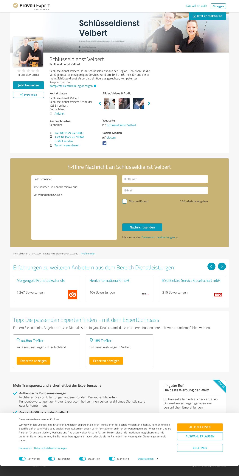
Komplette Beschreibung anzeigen (72, 86)
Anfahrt (59, 113)
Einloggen (218, 6)
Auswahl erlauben (200, 446)
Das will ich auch (196, 6)
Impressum (25, 458)
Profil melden (88, 253)
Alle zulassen (200, 437)
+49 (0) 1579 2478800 (69, 133)
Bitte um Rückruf (138, 201)
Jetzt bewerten (28, 85)
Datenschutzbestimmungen (50, 458)
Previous (100, 103)
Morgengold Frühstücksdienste (41, 280)
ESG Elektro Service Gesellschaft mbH (191, 280)
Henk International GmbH (109, 280)
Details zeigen (145, 469)
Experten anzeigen (33, 360)
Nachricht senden (142, 227)
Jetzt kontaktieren (207, 15)
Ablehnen (200, 458)
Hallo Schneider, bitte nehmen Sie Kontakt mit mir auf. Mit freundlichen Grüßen (74, 207)
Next (149, 103)
